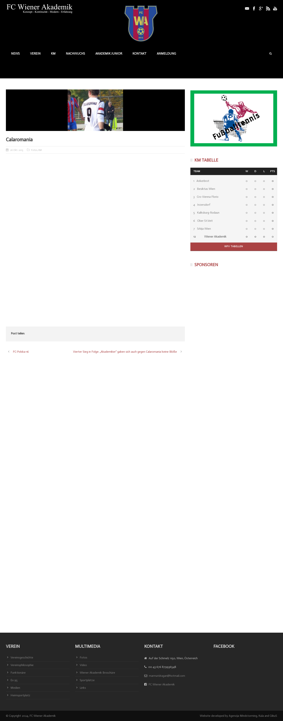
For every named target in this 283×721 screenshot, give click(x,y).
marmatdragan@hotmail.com (167, 675)
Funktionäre (18, 672)
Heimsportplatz (20, 695)
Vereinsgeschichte (22, 657)
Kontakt (139, 53)
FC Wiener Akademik (161, 684)
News (15, 53)
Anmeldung (166, 53)
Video (83, 665)
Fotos (34, 150)
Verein (35, 53)
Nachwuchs (75, 53)
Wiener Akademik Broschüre (97, 672)
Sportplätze (87, 680)
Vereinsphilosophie (22, 665)
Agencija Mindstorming (243, 715)
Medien (15, 687)
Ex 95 (14, 680)
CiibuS (273, 715)
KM (53, 53)
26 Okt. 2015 (16, 150)
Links (83, 687)
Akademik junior (108, 53)
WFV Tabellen (233, 246)
